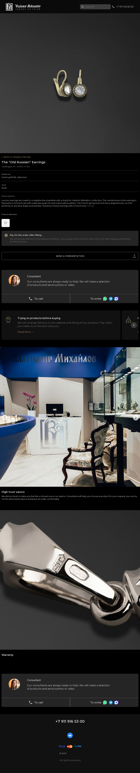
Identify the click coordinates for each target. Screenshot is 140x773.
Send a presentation (96, 256)
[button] (134, 325)
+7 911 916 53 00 (70, 721)
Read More (24, 331)
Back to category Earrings (17, 157)
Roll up (90, 206)
